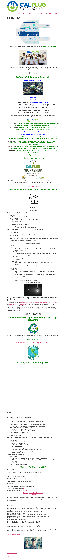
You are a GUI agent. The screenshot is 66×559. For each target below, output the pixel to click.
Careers (15, 556)
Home (18, 13)
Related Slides (33, 407)
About (23, 13)
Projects (27, 529)
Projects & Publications (39, 13)
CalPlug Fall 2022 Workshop (33, 493)
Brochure (33, 410)
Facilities (29, 13)
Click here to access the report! (14, 534)
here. (26, 490)
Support (49, 13)
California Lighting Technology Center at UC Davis (45, 302)
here (24, 488)
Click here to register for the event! (33, 186)
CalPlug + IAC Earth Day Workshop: (33, 342)
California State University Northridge (17, 304)
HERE (37, 339)
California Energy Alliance (26, 302)
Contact (56, 13)
